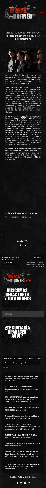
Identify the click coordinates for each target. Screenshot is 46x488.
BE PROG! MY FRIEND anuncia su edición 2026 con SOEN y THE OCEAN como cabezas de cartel (21, 399)
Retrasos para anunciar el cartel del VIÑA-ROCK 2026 (22, 408)
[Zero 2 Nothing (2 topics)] (29, 358)
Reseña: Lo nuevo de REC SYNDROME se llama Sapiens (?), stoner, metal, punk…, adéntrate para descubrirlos (21, 454)
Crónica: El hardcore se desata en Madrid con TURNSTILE (22, 417)
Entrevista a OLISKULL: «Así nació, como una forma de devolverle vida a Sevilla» (21, 377)
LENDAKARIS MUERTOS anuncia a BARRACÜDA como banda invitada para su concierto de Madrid (22, 426)
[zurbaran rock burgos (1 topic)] (10, 363)
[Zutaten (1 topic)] (5, 358)
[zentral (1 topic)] (5, 367)
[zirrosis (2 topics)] (38, 358)
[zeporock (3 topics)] (23, 363)
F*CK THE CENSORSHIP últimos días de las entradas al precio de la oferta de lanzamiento (22, 466)
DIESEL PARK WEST (29, 118)
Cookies (13, 477)
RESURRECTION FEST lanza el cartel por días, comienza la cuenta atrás (21, 388)
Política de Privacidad (27, 477)
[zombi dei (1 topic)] (31, 363)
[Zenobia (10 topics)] (13, 358)
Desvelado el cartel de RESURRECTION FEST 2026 (23, 444)
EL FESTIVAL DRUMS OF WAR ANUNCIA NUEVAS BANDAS (21, 436)
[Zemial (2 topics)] (20, 358)
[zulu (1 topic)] (37, 363)
